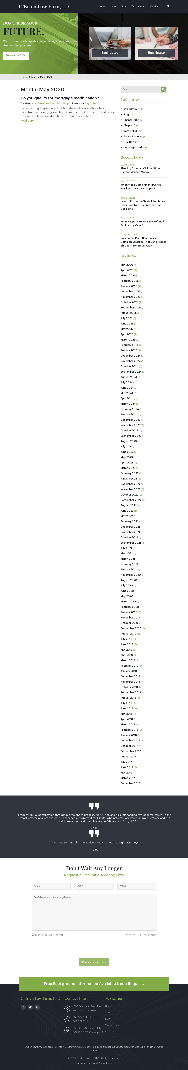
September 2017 (131, 751)
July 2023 (126, 447)
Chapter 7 (129, 126)
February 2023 (130, 473)
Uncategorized (132, 148)
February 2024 (130, 409)
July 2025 (126, 318)
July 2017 (126, 762)
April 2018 (127, 719)
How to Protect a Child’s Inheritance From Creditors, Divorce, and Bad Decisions (143, 205)
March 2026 (128, 275)
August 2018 (128, 698)
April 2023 (127, 463)
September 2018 (131, 692)
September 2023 (131, 436)
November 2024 (131, 361)
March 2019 (128, 660)
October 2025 (129, 302)
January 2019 (129, 671)
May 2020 (127, 596)
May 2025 (127, 329)
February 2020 (130, 607)
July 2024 (127, 382)
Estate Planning (133, 137)
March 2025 (128, 340)
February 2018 (129, 730)
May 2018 (126, 714)
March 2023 (128, 468)
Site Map (92, 1063)
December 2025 (130, 292)
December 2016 (130, 783)
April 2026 (127, 270)
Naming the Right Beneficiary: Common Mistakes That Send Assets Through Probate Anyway (143, 242)
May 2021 (126, 553)
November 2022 (130, 489)
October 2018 (129, 687)
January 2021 (129, 569)
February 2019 (129, 666)
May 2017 (126, 773)
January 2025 (129, 350)
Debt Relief (130, 131)
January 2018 (129, 735)
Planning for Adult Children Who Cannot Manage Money (140, 170)
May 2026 (127, 265)
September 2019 (131, 628)
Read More (27, 120)
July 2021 (126, 548)
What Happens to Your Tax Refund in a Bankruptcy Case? (143, 224)
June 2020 (127, 591)
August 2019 (128, 634)
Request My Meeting (94, 962)
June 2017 (127, 767)
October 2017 (129, 746)
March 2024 (128, 404)
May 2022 (127, 516)
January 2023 (129, 479)
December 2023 (130, 420)
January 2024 (129, 414)
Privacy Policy (149, 935)
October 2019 (129, 623)
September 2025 (131, 308)
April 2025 (127, 334)
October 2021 (129, 537)
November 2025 (130, 297)
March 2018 (128, 724)
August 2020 (129, 580)
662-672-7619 (80, 1021)
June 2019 (127, 644)
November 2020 (131, 575)
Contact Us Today (16, 55)
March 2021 (128, 559)
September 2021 (131, 543)
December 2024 (131, 356)
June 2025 (127, 324)
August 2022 (129, 505)
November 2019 (130, 618)
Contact (154, 6)
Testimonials (138, 6)
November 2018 (130, 682)
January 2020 (129, 612)
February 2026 (130, 281)
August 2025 (129, 313)
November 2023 (130, 425)
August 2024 (129, 377)
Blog (123, 6)
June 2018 (127, 708)
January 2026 (129, 286)
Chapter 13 (130, 120)
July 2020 (127, 586)
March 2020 (128, 602)
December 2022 (130, 484)
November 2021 (130, 532)
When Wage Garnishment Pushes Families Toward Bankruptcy (141, 187)
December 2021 (130, 527)
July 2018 (126, 703)
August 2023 (129, 441)
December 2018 (130, 676)
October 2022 (129, 495)
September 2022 (131, 500)
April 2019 (127, 655)
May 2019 (126, 650)
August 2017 (128, 757)
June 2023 (127, 452)
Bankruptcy (130, 109)
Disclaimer (131, 935)
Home (101, 6)
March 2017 (128, 778)
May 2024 (127, 393)
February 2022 (130, 521)
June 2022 (127, 511)
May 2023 (127, 457)
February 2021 (129, 564)
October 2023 (129, 431)
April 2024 (127, 398)
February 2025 (130, 345)
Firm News (129, 142)
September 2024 (131, 372)
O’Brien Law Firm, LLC (45, 6)
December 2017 (130, 741)
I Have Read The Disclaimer (50, 935)
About (113, 6)
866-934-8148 (81, 1017)
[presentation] (94, 948)
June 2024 (127, 388)
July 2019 (126, 639)
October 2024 (129, 366)
